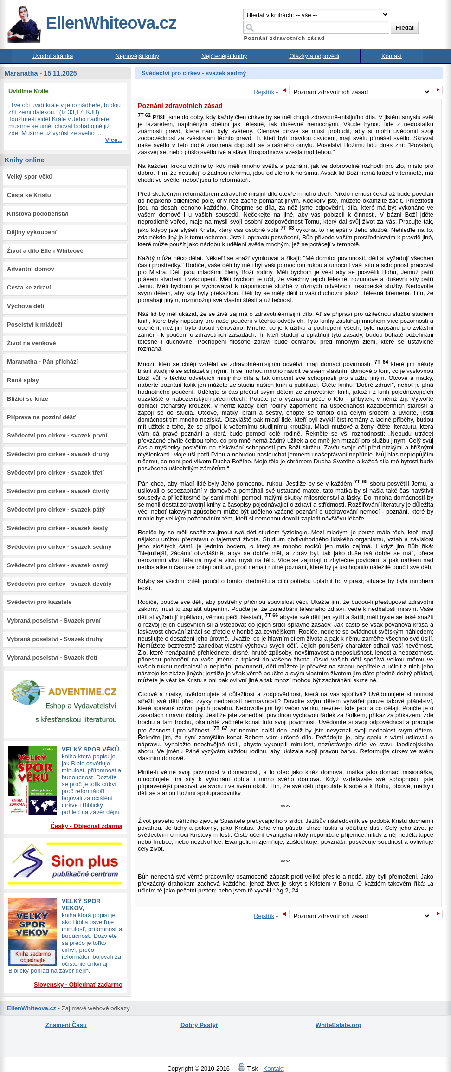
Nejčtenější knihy (224, 55)
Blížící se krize (27, 398)
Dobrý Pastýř (199, 1024)
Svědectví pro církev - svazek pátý (56, 509)
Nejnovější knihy (137, 55)
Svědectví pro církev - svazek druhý (58, 453)
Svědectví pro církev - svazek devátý (59, 583)
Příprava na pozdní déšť (41, 417)
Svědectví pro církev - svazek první (57, 435)
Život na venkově (31, 343)
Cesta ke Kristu (29, 195)
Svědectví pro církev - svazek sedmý (59, 546)
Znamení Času (66, 1024)
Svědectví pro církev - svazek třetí (55, 472)
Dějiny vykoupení (32, 232)
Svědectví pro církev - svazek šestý (57, 528)
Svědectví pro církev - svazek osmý (57, 565)
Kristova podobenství (38, 213)
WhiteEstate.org (338, 1024)
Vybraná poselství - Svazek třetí (52, 657)
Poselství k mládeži (34, 324)
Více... (113, 139)
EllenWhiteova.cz (91, 22)
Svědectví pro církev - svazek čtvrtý (58, 491)
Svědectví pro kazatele (39, 601)
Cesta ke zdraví (29, 287)
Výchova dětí (25, 305)
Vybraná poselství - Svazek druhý (55, 638)
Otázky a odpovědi (314, 55)
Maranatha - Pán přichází (42, 361)
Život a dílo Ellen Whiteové (45, 250)
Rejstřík (264, 92)
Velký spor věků (29, 176)
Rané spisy (23, 380)
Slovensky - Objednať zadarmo (78, 984)
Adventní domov (30, 268)
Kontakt (391, 55)
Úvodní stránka (52, 55)
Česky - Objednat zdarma (86, 825)
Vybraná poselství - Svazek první (54, 620)
